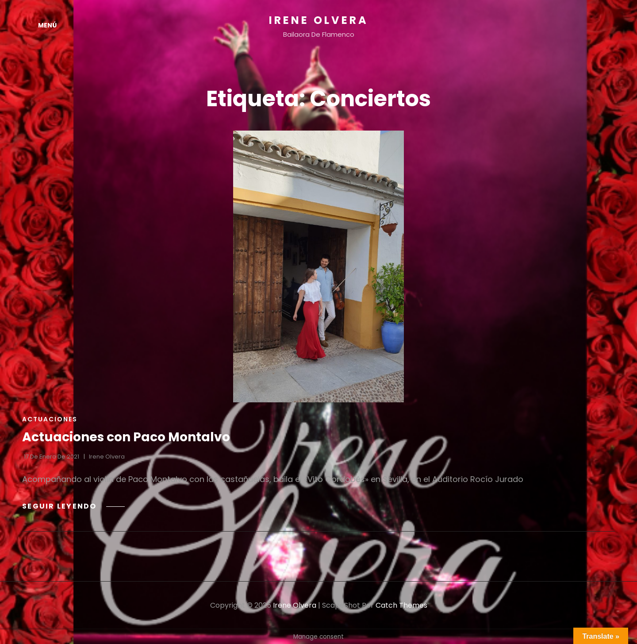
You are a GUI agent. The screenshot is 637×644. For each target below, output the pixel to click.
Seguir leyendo (73, 506)
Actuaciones (49, 419)
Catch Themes (401, 605)
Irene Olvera (318, 20)
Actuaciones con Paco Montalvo (126, 437)
